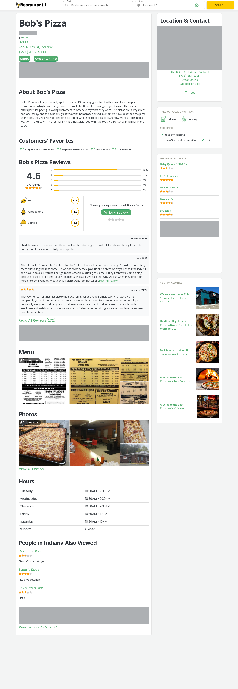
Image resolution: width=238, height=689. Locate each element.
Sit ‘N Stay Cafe (169, 175)
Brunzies (165, 210)
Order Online (46, 58)
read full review (108, 280)
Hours (23, 42)
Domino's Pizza (31, 551)
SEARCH (220, 5)
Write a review (116, 212)
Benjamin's (166, 199)
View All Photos (31, 469)
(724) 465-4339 (32, 52)
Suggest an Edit (190, 84)
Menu (24, 58)
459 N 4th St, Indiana (36, 47)
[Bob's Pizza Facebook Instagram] (193, 92)
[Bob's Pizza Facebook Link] (186, 92)
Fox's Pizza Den (31, 588)
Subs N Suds (29, 569)
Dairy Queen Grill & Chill (174, 164)
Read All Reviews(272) (37, 320)
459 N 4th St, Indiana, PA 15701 (190, 72)
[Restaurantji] (30, 5)
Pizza (25, 37)
